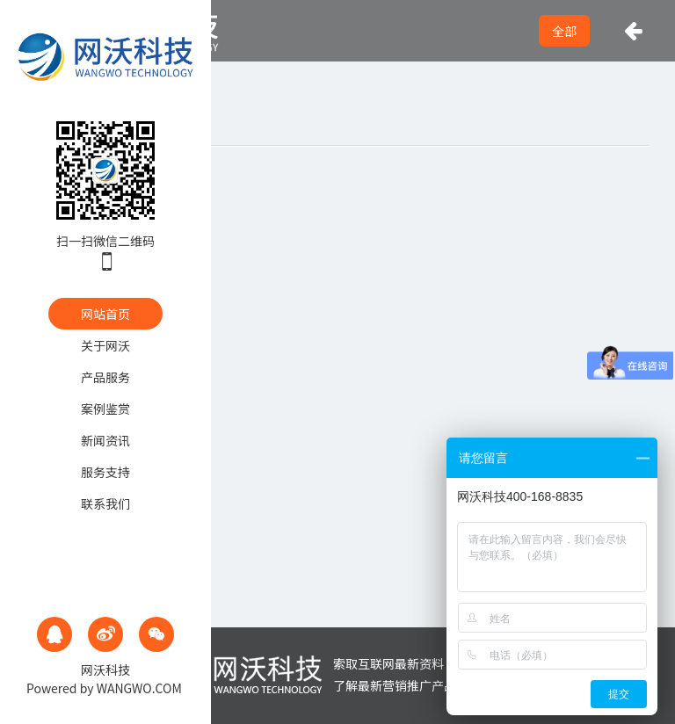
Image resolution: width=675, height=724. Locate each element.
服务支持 (105, 472)
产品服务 (105, 377)
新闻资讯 (105, 440)
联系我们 (105, 503)
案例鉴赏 (105, 408)
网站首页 (105, 313)
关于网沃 (105, 345)
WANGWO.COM (139, 688)
